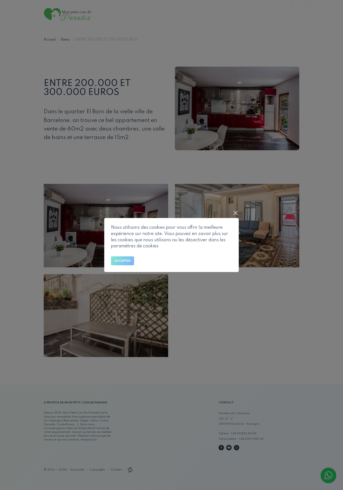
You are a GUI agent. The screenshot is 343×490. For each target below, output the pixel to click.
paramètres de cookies (134, 246)
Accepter (122, 260)
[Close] (235, 213)
